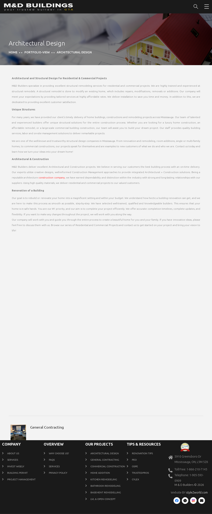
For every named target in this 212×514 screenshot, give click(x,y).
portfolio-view (37, 52)
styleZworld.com (197, 492)
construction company (52, 177)
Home (13, 52)
